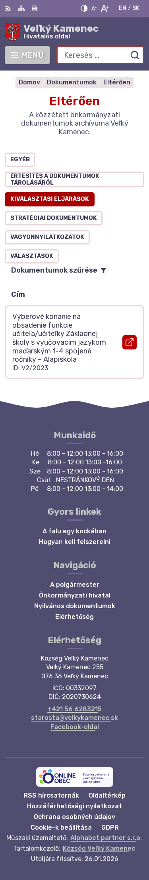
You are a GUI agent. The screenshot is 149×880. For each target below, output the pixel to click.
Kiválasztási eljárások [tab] (49, 199)
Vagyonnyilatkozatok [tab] (47, 237)
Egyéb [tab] (20, 159)
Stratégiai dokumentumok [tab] (53, 218)
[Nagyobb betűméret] (105, 8)
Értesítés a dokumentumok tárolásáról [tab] (54, 179)
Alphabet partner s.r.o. (106, 838)
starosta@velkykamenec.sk (74, 718)
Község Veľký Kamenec (99, 848)
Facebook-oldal (74, 727)
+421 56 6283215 (74, 709)
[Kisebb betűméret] (93, 8)
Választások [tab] (31, 256)
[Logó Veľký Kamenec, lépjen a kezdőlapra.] (74, 32)
